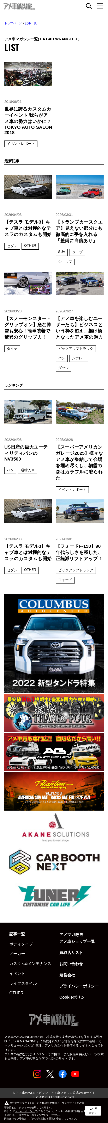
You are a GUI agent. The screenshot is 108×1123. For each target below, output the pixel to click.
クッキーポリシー (25, 1111)
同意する (93, 1110)
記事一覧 (31, 23)
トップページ (13, 23)
